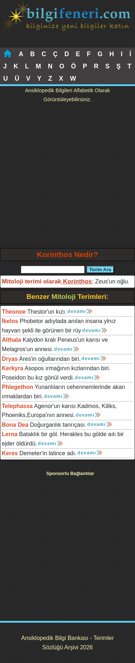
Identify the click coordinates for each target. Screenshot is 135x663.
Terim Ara (100, 269)
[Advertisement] (67, 177)
